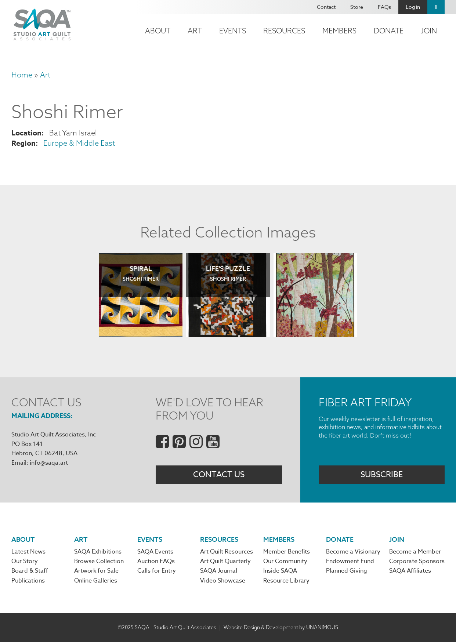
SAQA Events (155, 551)
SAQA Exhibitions (98, 551)
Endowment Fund (350, 561)
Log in (413, 6)
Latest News (28, 551)
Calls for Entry (156, 570)
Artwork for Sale (96, 570)
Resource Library (286, 580)
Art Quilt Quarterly (225, 561)
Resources (284, 30)
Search (436, 7)
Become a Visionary (353, 551)
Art (195, 30)
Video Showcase (222, 580)
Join (429, 30)
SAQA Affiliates (410, 570)
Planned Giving (346, 570)
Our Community (285, 561)
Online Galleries (95, 580)
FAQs (384, 6)
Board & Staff (29, 570)
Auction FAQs (156, 561)
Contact (326, 6)
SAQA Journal (218, 570)
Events (232, 30)
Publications (28, 580)
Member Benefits (286, 551)
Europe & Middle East (79, 143)
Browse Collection (99, 561)
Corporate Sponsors (417, 561)
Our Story (24, 561)
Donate (388, 30)
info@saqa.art (49, 462)
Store (356, 6)
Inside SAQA (280, 570)
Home (21, 74)
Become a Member (415, 551)
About (157, 30)
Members (339, 30)
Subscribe (382, 474)
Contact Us (219, 474)
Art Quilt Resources (226, 551)
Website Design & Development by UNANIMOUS (281, 627)
